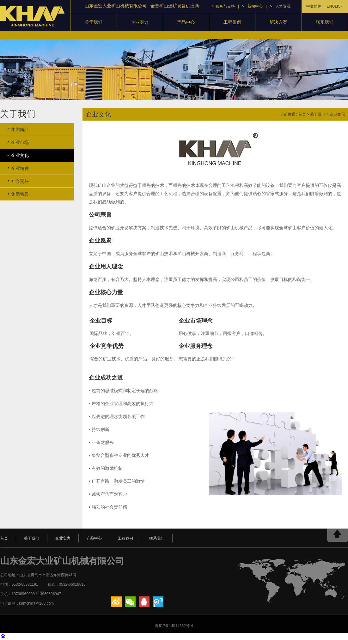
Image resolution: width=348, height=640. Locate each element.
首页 (302, 114)
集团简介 (20, 129)
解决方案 (278, 22)
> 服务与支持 (223, 6)
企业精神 (20, 168)
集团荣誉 (20, 194)
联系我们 (324, 22)
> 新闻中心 (252, 6)
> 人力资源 (280, 6)
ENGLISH (335, 6)
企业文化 (20, 155)
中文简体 (313, 6)
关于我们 (93, 22)
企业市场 (20, 142)
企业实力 (140, 22)
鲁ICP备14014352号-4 (174, 626)
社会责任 (20, 181)
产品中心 (186, 22)
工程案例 (232, 22)
